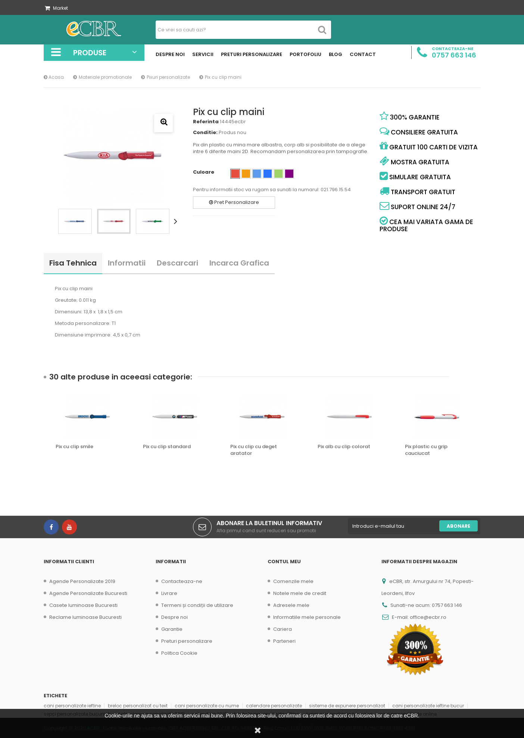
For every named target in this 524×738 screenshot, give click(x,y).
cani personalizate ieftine (72, 705)
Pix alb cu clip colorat (344, 446)
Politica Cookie (179, 653)
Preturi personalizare (186, 641)
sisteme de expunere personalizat (347, 705)
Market (56, 8)
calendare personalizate (274, 705)
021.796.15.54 (336, 189)
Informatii (127, 263)
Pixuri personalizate (168, 77)
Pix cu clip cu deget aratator (253, 450)
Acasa (54, 77)
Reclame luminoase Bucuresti (85, 617)
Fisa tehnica (73, 263)
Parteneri (284, 641)
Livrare (169, 593)
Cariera (282, 629)
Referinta (206, 121)
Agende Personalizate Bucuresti (88, 593)
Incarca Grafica (239, 263)
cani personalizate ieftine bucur (428, 705)
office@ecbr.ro (428, 617)
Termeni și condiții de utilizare (197, 605)
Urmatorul (177, 221)
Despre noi (174, 617)
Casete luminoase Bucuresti (83, 605)
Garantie (172, 629)
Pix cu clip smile (74, 446)
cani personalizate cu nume (207, 705)
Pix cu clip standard (167, 446)
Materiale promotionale (105, 77)
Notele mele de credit (299, 593)
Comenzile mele (293, 581)
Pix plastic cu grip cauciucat (426, 450)
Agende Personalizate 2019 (82, 581)
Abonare (458, 526)
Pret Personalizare (234, 202)
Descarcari (177, 263)
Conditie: (205, 132)
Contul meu (284, 561)
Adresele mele (291, 605)
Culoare (204, 172)
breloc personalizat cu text (138, 705)
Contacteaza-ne (181, 581)
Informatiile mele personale (307, 617)
